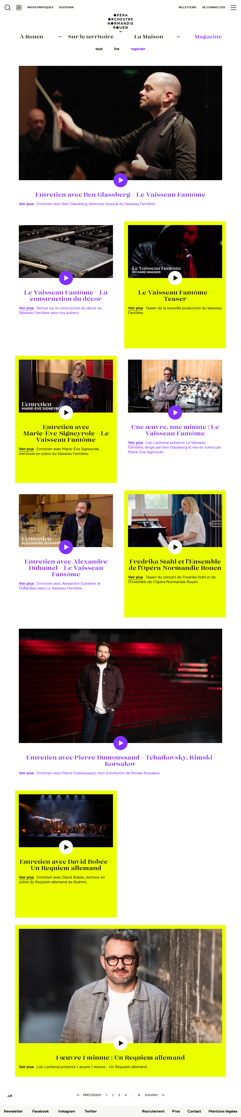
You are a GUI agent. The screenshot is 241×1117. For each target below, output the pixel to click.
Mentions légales (223, 1111)
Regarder (138, 49)
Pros (176, 1111)
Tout (99, 49)
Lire (116, 49)
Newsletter (13, 1111)
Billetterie (188, 7)
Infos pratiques (40, 7)
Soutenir (66, 7)
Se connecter (213, 7)
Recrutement (153, 1111)
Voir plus (26, 204)
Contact (194, 1111)
